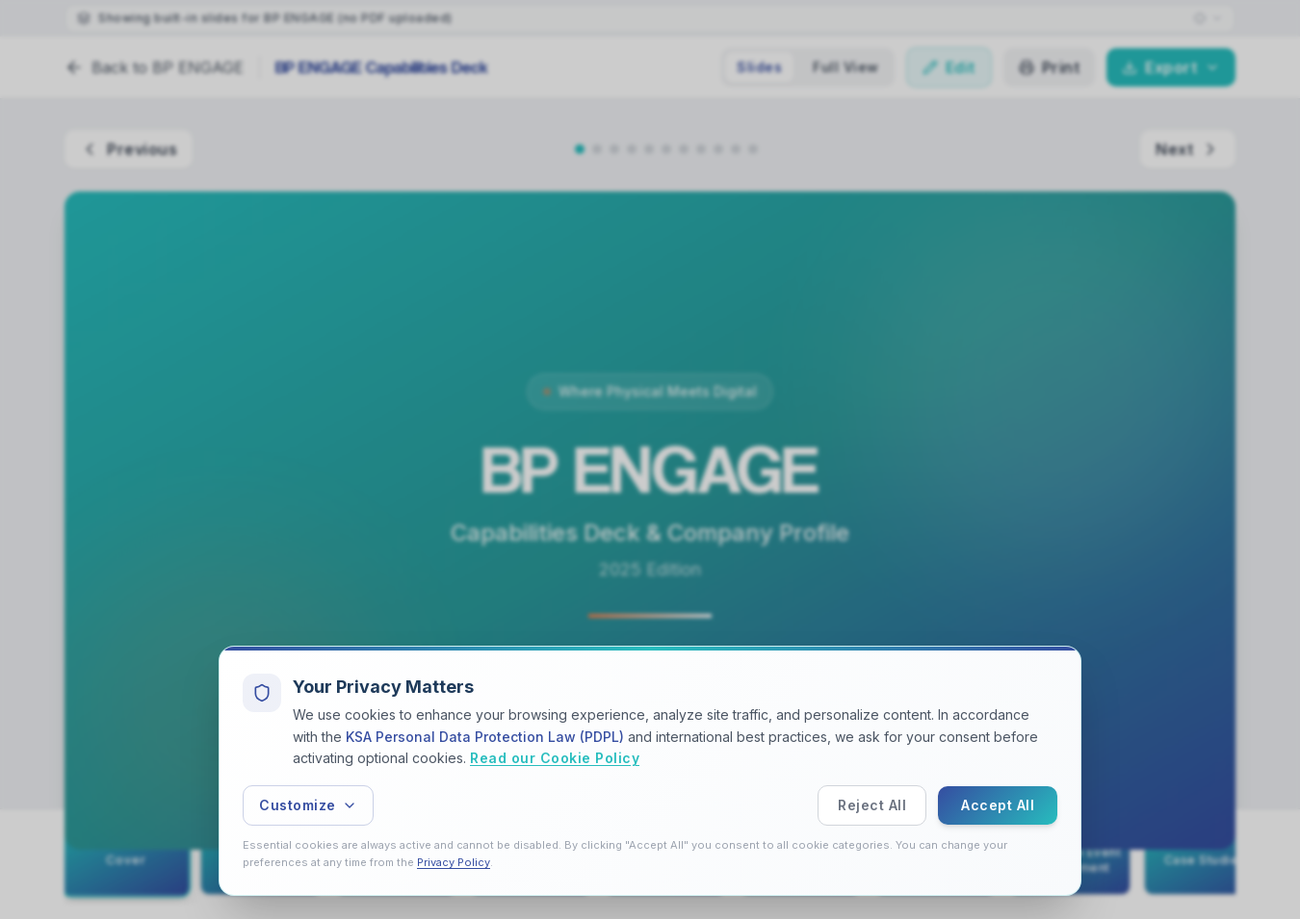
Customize (308, 805)
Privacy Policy (453, 862)
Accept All (997, 805)
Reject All (872, 805)
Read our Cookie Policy (554, 759)
